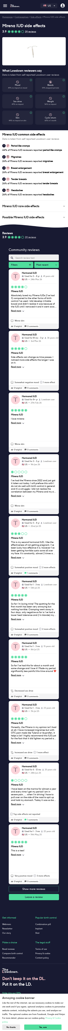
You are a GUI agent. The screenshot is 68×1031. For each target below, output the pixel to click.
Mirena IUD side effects (54, 17)
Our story (6, 933)
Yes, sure (43, 1027)
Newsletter (7, 928)
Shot (37, 933)
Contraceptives (22, 17)
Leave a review (34, 897)
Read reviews (8, 949)
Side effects (36, 17)
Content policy (42, 958)
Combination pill (43, 924)
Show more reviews (34, 889)
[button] (34, 206)
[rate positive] (12, 326)
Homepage (7, 17)
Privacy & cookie (42, 953)
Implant (39, 928)
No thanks (11, 1027)
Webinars (6, 924)
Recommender (8, 958)
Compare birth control (12, 953)
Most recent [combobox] (42, 264)
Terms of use (41, 949)
